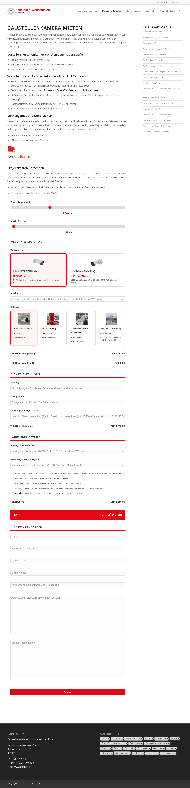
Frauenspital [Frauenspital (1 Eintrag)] (143, 748)
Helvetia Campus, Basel (152, 32)
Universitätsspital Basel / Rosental (157, 120)
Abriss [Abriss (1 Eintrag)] (104, 738)
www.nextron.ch (22, 766)
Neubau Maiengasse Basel (153, 77)
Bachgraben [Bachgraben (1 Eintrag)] (161, 738)
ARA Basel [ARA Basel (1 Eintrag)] (116, 738)
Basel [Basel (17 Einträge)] (174, 738)
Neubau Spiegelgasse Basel (154, 60)
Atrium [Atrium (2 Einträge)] (148, 738)
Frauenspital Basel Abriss (153, 109)
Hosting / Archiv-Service (22, 445)
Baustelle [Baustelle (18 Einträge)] (135, 743)
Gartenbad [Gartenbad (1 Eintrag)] (158, 748)
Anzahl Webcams (18, 221)
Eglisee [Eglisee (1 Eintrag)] (117, 748)
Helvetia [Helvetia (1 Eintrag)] (171, 748)
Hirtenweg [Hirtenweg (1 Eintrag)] (106, 753)
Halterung (15, 307)
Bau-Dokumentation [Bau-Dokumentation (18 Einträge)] (113, 743)
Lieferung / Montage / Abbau (24, 410)
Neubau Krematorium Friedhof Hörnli (158, 103)
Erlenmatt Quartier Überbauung (156, 132)
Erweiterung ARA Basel (152, 83)
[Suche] (180, 11)
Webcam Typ (16, 250)
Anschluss (15, 293)
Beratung (14, 382)
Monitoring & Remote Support (25, 459)
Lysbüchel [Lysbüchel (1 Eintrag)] (138, 753)
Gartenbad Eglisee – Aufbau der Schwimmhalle (162, 72)
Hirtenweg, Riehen (150, 43)
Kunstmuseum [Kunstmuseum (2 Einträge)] (122, 753)
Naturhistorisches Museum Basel (156, 49)
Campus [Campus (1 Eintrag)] (105, 748)
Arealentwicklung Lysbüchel (154, 55)
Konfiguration (17, 396)
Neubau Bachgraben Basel (153, 66)
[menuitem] (88, 11)
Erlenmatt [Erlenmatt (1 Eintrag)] (129, 748)
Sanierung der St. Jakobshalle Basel (157, 115)
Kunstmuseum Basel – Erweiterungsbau (159, 126)
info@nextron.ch (176, 2)
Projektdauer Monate (20, 202)
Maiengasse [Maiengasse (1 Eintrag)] (152, 753)
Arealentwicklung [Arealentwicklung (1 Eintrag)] (133, 738)
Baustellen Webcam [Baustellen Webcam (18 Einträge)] (156, 743)
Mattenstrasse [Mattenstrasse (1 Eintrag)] (168, 753)
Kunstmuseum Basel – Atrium (155, 98)
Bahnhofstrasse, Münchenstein (155, 37)
